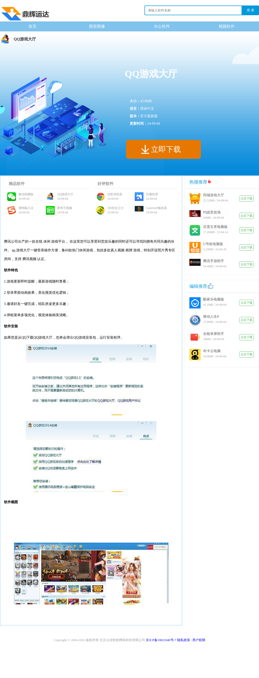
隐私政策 (183, 640)
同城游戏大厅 (213, 195)
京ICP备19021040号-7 (161, 640)
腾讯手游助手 (213, 261)
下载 (25, 11)
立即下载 (166, 149)
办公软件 (162, 26)
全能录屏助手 (213, 334)
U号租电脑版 (213, 244)
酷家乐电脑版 (213, 299)
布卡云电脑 (212, 351)
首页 (32, 26)
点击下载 (247, 198)
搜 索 (250, 10)
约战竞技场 (212, 212)
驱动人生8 (211, 316)
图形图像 (97, 26)
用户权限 (198, 640)
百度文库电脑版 (215, 227)
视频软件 (227, 26)
